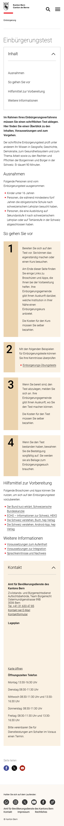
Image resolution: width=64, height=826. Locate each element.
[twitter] (14, 768)
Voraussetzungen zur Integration (26, 548)
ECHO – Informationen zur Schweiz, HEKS (32, 515)
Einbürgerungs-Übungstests (39, 365)
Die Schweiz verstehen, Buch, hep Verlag (31, 520)
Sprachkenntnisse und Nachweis (26, 553)
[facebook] (6, 768)
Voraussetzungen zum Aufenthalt (27, 544)
